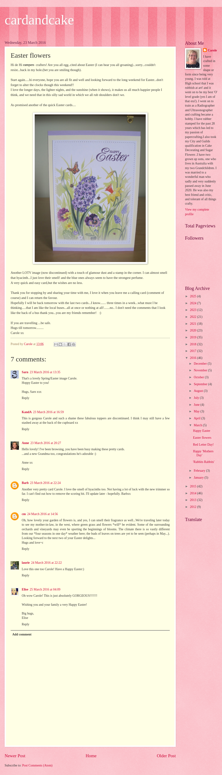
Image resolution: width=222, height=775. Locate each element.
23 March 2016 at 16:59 (48, 412)
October (199, 377)
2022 (193, 317)
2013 (193, 500)
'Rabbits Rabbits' (203, 462)
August (199, 391)
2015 (193, 486)
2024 (193, 303)
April (197, 418)
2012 (193, 507)
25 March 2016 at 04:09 (45, 589)
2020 (193, 330)
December (201, 363)
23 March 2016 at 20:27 (45, 443)
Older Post (166, 755)
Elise (25, 589)
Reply (25, 398)
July (197, 397)
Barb (25, 483)
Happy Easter (201, 430)
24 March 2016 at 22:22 (46, 562)
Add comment (21, 634)
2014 (193, 493)
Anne (25, 443)
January (199, 477)
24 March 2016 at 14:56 (42, 514)
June (197, 404)
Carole (212, 50)
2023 (193, 310)
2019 (193, 337)
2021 (193, 323)
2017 (193, 351)
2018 (193, 344)
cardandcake (39, 19)
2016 (193, 358)
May (197, 411)
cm (24, 514)
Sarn (25, 372)
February (200, 470)
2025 (193, 296)
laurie (26, 562)
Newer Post (15, 755)
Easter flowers (202, 437)
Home (91, 755)
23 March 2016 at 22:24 (45, 483)
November (201, 370)
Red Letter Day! (203, 444)
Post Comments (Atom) (37, 765)
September (201, 384)
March (198, 425)
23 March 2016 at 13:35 (45, 372)
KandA (27, 412)
